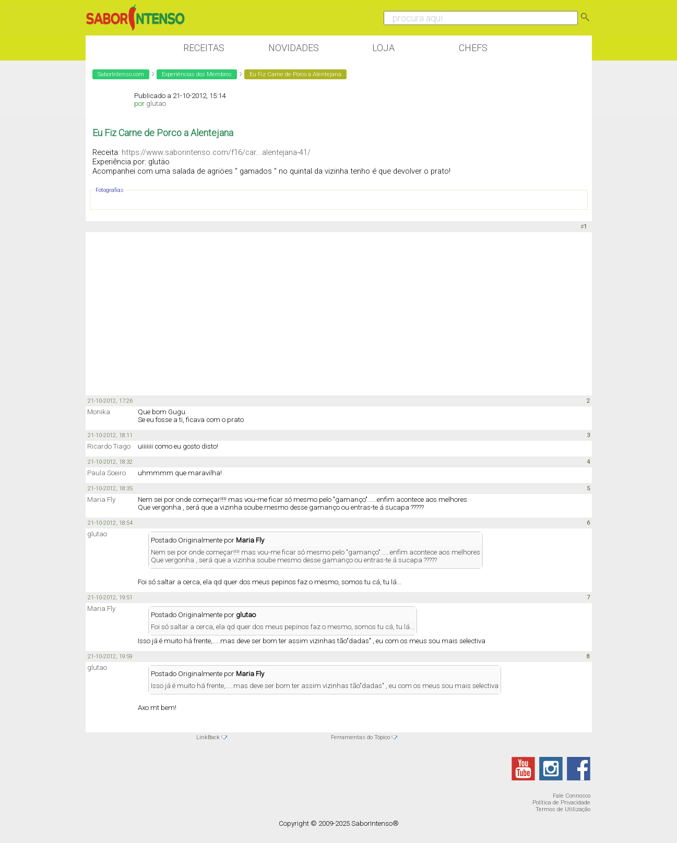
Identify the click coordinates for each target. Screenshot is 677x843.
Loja (383, 47)
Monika (98, 412)
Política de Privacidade (561, 802)
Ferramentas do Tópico (360, 737)
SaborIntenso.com (121, 74)
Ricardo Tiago (108, 446)
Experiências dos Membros (197, 74)
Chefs (473, 47)
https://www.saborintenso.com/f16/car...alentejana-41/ (216, 152)
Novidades (293, 47)
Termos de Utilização (563, 809)
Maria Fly (101, 499)
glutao (156, 103)
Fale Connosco (571, 795)
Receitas (203, 47)
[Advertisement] (339, 313)
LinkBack (208, 737)
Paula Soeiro (106, 473)
